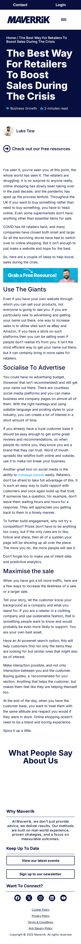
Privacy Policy (40, 915)
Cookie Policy (40, 909)
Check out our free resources (41, 148)
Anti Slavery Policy (40, 928)
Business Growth (23, 108)
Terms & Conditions (40, 922)
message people (31, 475)
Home (11, 38)
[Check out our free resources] (7, 148)
